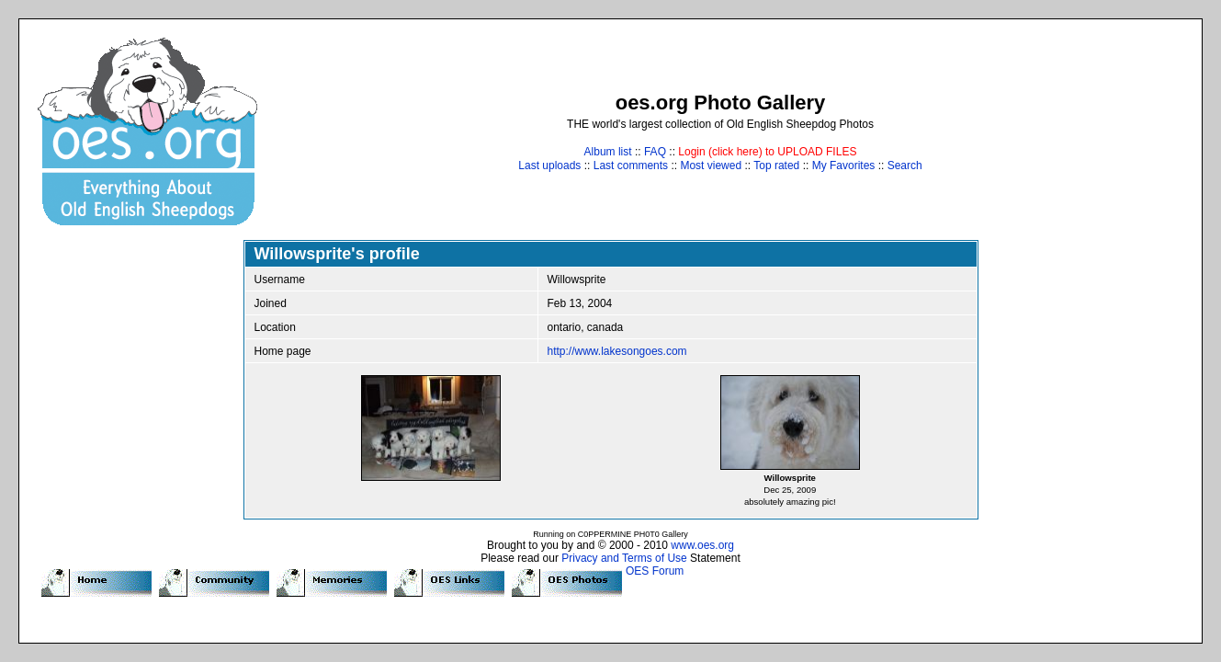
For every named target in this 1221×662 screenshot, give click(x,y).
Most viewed (710, 165)
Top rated (776, 165)
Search (904, 165)
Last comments (631, 165)
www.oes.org (702, 545)
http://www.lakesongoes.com (617, 351)
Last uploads (549, 165)
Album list (608, 151)
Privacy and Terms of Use (624, 558)
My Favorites (844, 165)
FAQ (655, 151)
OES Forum (655, 571)
